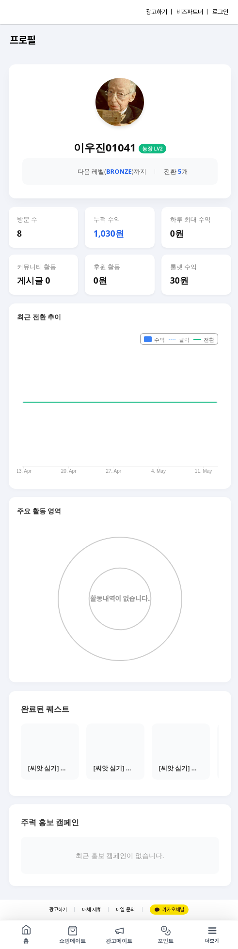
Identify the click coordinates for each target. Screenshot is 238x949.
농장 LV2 (152, 148)
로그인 (220, 11)
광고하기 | (159, 11)
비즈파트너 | (192, 11)
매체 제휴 (91, 909)
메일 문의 (125, 909)
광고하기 (58, 909)
